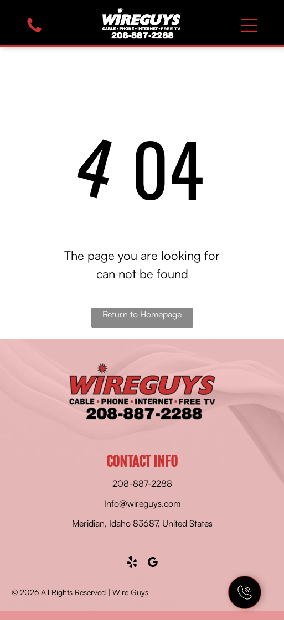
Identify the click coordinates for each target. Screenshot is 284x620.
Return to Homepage (142, 314)
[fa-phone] (34, 31)
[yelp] (132, 564)
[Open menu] (249, 25)
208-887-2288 (142, 483)
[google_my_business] (152, 564)
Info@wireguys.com (142, 503)
